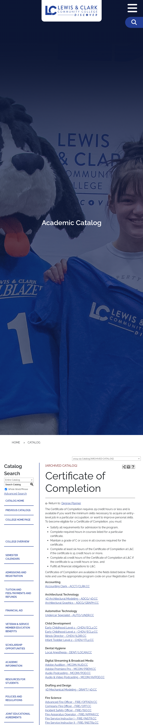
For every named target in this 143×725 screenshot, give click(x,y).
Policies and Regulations (13, 698)
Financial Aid (14, 610)
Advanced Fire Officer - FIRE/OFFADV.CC (71, 702)
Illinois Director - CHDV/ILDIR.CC (65, 636)
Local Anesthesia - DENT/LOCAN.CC (68, 652)
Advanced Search (15, 493)
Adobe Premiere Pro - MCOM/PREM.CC (70, 669)
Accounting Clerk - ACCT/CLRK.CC (67, 586)
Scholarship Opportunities (15, 647)
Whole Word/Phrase (18, 489)
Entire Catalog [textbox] (12, 480)
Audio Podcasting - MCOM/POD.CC (68, 673)
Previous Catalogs (18, 510)
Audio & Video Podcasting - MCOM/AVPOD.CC (75, 677)
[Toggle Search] (134, 22)
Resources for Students (15, 681)
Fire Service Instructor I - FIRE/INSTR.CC (70, 718)
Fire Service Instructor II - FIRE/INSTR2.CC (72, 722)
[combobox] (106, 459)
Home (16, 442)
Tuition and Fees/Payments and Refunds (18, 593)
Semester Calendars (12, 557)
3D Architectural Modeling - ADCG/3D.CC (71, 598)
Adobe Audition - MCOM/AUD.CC (66, 664)
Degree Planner (71, 503)
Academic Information (13, 664)
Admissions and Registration (15, 574)
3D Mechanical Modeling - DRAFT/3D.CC (71, 689)
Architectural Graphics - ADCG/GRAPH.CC (72, 602)
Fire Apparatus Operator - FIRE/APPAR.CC (72, 714)
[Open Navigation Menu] (132, 8)
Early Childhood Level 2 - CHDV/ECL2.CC (71, 631)
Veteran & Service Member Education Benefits (17, 628)
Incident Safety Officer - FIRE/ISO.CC (68, 710)
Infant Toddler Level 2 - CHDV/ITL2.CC (69, 640)
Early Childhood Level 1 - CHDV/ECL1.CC (71, 627)
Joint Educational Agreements (17, 715)
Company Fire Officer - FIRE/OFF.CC (68, 706)
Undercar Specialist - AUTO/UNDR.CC (69, 615)
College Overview (17, 541)
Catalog (34, 442)
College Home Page (17, 519)
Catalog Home (14, 500)
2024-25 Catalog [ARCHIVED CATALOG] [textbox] (93, 458)
